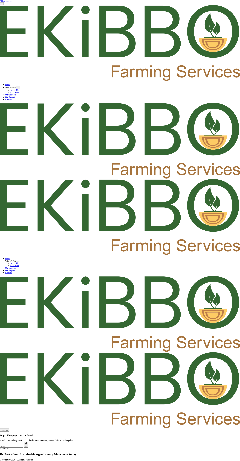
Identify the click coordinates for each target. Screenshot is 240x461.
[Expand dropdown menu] (18, 261)
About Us (14, 263)
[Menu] (4, 430)
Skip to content (6, 1)
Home (7, 258)
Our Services (10, 268)
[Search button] (26, 445)
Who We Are (11, 261)
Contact (8, 273)
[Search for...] (11, 446)
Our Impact (10, 270)
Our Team (14, 265)
